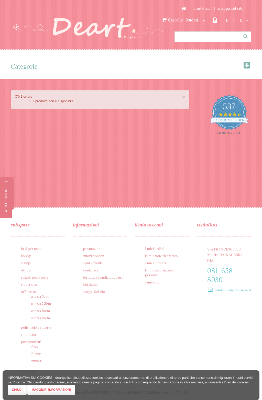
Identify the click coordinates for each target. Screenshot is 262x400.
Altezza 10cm (40, 311)
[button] (6, 200)
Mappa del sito (231, 8)
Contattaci (202, 8)
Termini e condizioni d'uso (103, 277)
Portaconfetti (31, 342)
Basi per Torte (31, 249)
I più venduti (92, 263)
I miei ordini (154, 249)
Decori (26, 270)
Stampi (26, 263)
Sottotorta (28, 335)
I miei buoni (154, 282)
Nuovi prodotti (94, 256)
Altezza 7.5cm (41, 304)
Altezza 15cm (40, 318)
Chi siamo (90, 284)
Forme (36, 354)
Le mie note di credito (161, 256)
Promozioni (92, 249)
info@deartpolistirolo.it (233, 290)
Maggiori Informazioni (51, 390)
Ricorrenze (29, 284)
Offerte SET (29, 292)
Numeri (36, 361)
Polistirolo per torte (36, 327)
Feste (35, 347)
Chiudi (17, 390)
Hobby (26, 256)
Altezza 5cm (40, 296)
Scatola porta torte (34, 277)
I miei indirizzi (156, 263)
